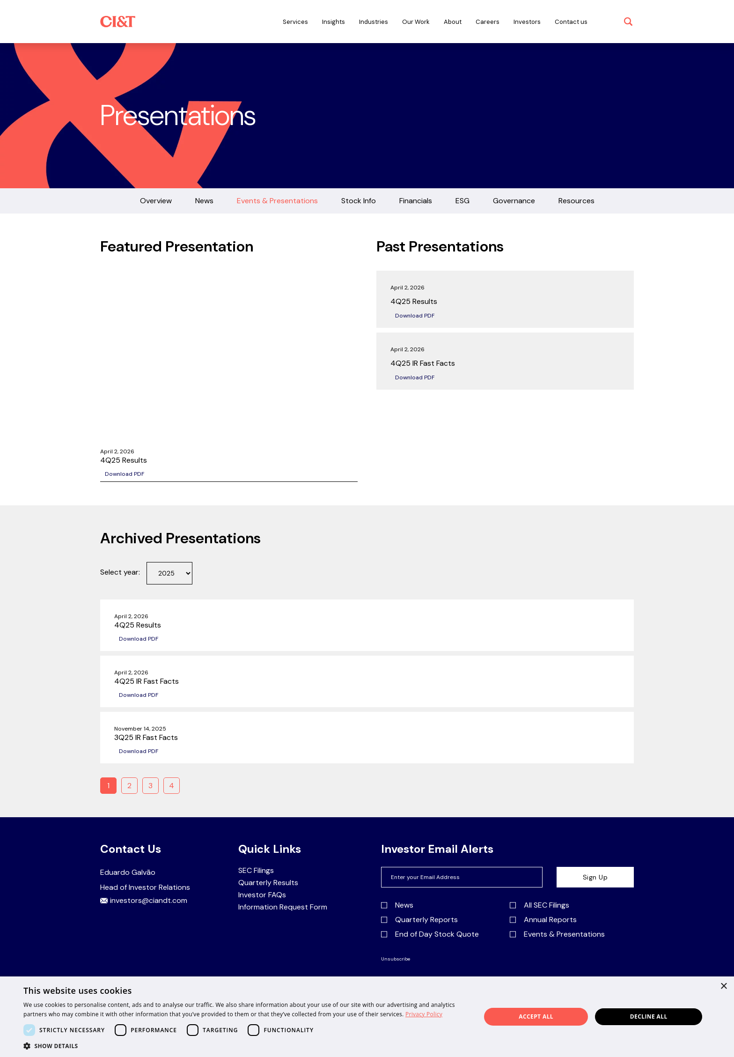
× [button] (723, 986)
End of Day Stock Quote (430, 934)
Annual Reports (543, 920)
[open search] (628, 21)
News (204, 201)
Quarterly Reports (419, 920)
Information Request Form (282, 907)
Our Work (416, 22)
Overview (156, 201)
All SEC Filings (539, 905)
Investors (527, 22)
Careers (487, 22)
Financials (415, 201)
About (453, 22)
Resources (576, 201)
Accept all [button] (536, 1016)
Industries (373, 22)
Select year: (120, 572)
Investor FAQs (262, 895)
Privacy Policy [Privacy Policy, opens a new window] (423, 1014)
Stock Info (358, 201)
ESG (462, 201)
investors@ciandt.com (143, 900)
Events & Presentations (277, 201)
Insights (333, 22)
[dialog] (367, 1016)
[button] (245, 1045)
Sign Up (595, 877)
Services (295, 22)
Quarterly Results (268, 883)
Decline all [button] (649, 1016)
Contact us (571, 22)
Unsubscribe (395, 959)
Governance (514, 201)
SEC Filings (256, 870)
